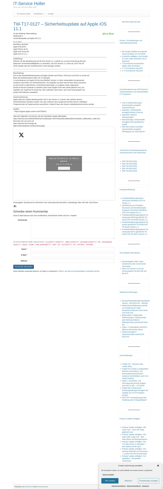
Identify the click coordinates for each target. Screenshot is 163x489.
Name (24, 249)
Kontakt (50, 14)
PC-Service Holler (23, 14)
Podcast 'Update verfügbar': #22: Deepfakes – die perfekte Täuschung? (134, 458)
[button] (158, 466)
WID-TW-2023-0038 (129, 171)
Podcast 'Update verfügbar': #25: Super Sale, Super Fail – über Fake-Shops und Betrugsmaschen (134, 437)
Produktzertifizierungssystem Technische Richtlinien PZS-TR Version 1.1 (133, 200)
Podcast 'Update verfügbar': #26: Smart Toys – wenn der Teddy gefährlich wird (134, 429)
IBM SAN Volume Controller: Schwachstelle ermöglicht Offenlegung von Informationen (133, 129)
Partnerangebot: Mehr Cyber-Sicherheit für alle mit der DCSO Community (134, 263)
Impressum (145, 486)
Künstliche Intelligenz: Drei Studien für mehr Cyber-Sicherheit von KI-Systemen (135, 58)
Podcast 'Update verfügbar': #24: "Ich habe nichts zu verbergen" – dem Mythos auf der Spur (134, 444)
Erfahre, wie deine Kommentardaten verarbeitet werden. (79, 271)
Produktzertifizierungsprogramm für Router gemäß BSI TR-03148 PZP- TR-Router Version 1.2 (135, 224)
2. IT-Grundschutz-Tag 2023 (132, 71)
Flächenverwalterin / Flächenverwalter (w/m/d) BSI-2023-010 (133, 334)
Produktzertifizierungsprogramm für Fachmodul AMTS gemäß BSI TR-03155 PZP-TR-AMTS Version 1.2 (135, 231)
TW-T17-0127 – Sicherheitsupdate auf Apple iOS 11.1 (60, 26)
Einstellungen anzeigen (148, 481)
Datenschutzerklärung (119, 486)
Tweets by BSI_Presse (64, 163)
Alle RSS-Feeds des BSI (131, 22)
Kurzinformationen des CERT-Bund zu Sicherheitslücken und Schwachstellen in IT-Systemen (134, 91)
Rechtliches (39, 14)
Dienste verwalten (108, 475)
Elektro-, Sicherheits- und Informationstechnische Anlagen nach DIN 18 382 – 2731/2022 (134, 383)
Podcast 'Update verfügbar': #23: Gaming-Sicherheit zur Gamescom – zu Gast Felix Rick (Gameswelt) (135, 451)
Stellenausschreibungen (129, 292)
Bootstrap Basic (43, 487)
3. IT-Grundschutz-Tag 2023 (132, 68)
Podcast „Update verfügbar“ (130, 419)
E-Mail (24, 255)
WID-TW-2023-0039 (129, 166)
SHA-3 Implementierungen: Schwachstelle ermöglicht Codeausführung (132, 105)
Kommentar (22, 220)
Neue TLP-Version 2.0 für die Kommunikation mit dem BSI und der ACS (134, 271)
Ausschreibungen (126, 355)
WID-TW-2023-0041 (129, 161)
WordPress (28, 487)
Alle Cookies (110, 481)
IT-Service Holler (29, 3)
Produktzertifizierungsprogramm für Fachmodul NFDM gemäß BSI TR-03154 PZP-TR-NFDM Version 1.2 (135, 217)
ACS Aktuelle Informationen (130, 253)
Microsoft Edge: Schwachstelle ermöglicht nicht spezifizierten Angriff (133, 122)
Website (24, 261)
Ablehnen (128, 481)
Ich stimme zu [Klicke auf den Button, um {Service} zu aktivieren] (64, 168)
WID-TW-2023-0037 (129, 168)
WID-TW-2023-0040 (129, 164)
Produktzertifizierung (127, 190)
